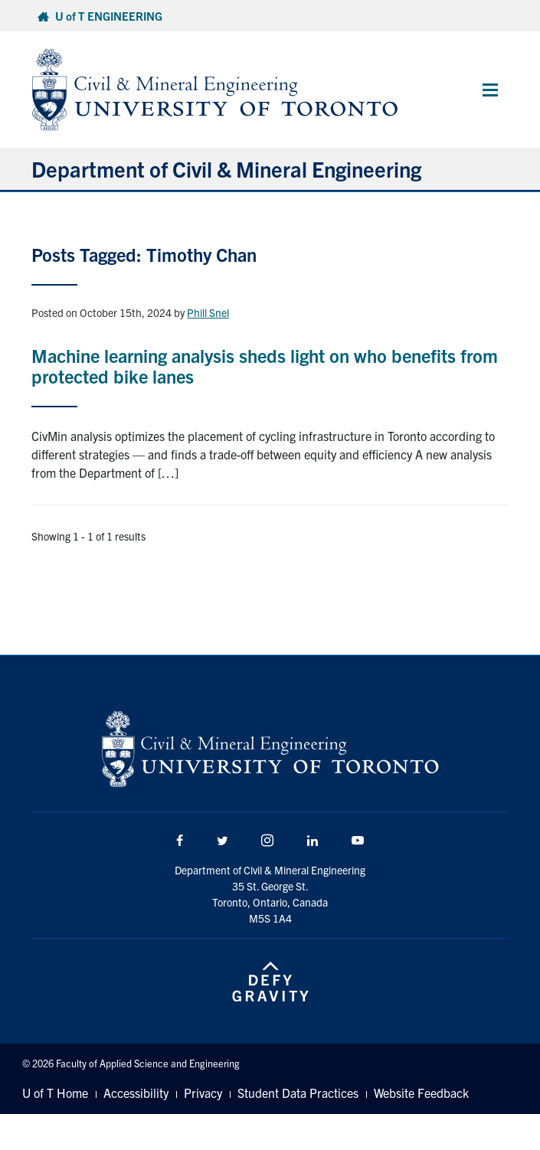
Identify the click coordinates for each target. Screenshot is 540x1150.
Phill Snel (208, 312)
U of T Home (55, 1092)
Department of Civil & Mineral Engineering (226, 168)
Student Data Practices (297, 1092)
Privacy (203, 1092)
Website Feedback (421, 1092)
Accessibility (136, 1092)
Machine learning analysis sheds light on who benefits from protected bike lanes (264, 365)
